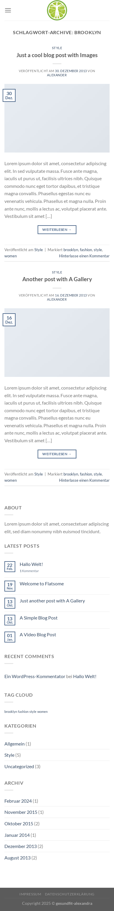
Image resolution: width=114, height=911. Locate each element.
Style (57, 48)
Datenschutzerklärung (70, 894)
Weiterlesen (57, 229)
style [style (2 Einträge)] (32, 711)
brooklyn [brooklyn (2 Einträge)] (10, 711)
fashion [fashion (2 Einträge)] (23, 711)
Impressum (30, 894)
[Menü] (7, 10)
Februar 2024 (18, 801)
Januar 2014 (17, 835)
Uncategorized (19, 766)
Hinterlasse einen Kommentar (84, 256)
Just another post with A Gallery (52, 600)
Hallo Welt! (31, 564)
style (98, 249)
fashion (86, 249)
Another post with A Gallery (57, 279)
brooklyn (70, 249)
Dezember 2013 (20, 846)
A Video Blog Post (38, 634)
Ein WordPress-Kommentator (34, 676)
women (10, 256)
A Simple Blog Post (39, 617)
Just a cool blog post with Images (57, 55)
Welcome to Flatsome (42, 583)
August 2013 (17, 857)
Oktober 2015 (18, 823)
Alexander (57, 75)
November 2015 (20, 812)
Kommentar (29, 571)
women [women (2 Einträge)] (42, 711)
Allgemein (14, 743)
